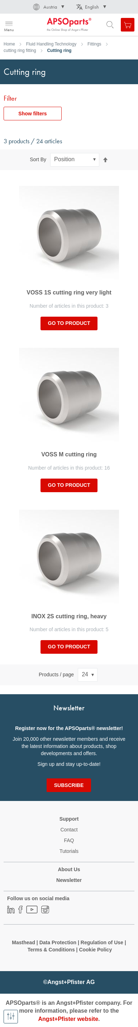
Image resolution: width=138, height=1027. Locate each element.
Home (9, 44)
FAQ (69, 840)
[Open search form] (110, 24)
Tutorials (69, 851)
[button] (48, 7)
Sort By (38, 159)
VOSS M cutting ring (69, 454)
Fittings (94, 44)
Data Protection (57, 942)
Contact (68, 829)
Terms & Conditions (51, 949)
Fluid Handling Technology (51, 44)
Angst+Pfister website (68, 1019)
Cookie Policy (95, 949)
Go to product (69, 323)
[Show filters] (11, 1016)
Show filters (32, 113)
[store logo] (40, 25)
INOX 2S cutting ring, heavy (69, 616)
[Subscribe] (69, 785)
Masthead (23, 942)
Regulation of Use (102, 942)
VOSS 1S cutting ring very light (69, 292)
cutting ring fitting (20, 50)
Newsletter (69, 880)
